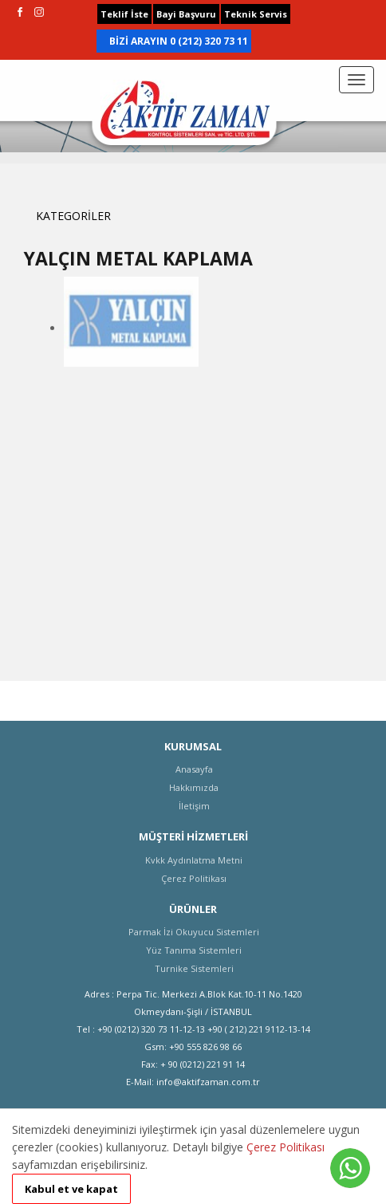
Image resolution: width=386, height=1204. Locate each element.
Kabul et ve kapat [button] (71, 1189)
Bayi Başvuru (186, 14)
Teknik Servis (255, 14)
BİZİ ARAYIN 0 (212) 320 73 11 (178, 41)
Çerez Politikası (285, 1147)
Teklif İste (124, 14)
